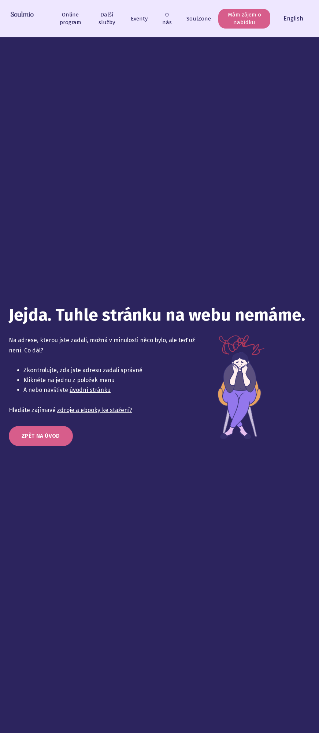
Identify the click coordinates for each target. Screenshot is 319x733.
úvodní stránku (90, 393)
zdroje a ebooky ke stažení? (94, 413)
